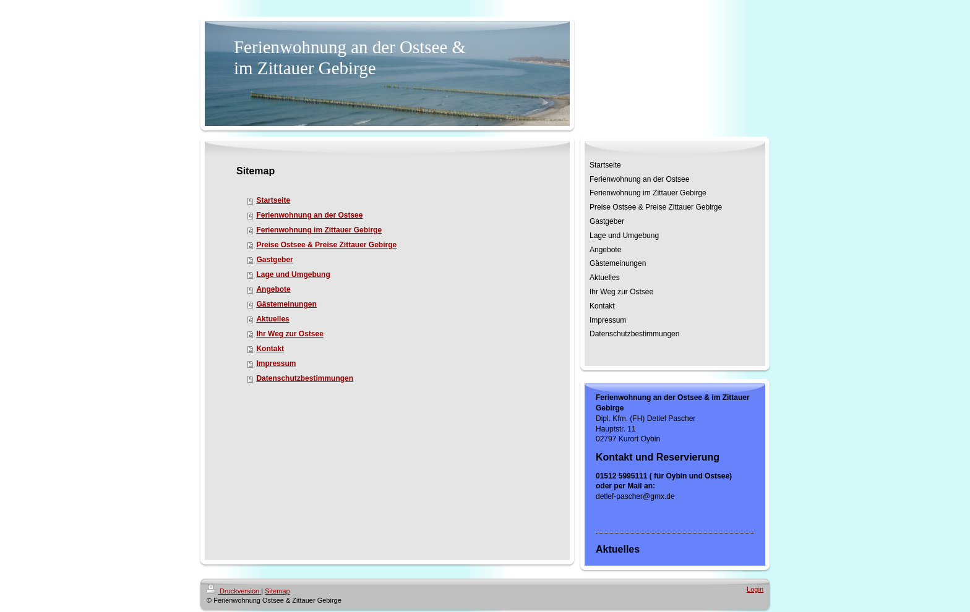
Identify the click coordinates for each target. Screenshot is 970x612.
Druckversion (234, 591)
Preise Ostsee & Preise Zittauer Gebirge (326, 244)
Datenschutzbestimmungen (304, 378)
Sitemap (277, 591)
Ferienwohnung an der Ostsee (309, 215)
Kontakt (270, 348)
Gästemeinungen (286, 304)
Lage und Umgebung (293, 274)
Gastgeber (274, 259)
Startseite (273, 200)
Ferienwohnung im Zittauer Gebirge (319, 230)
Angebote (273, 289)
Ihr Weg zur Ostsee (289, 333)
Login (755, 589)
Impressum (276, 363)
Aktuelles (272, 319)
